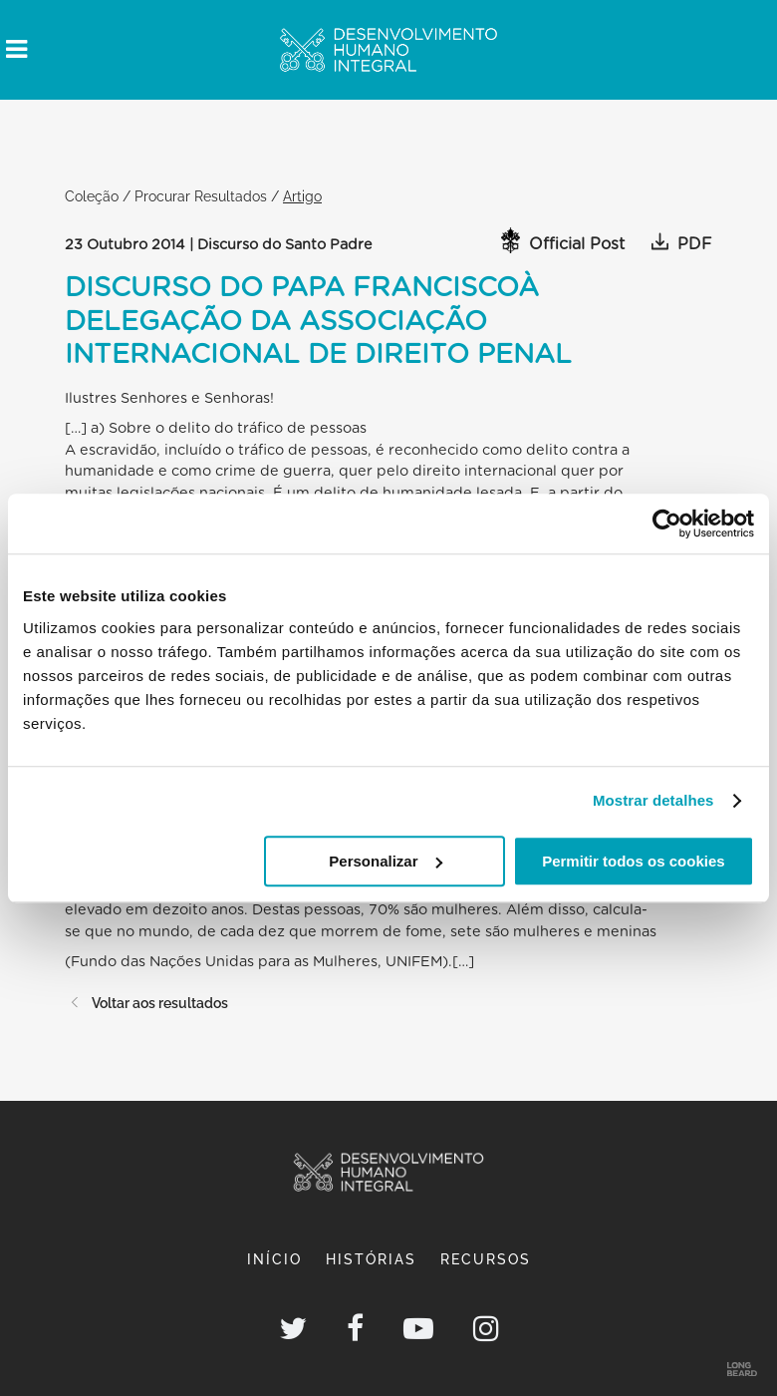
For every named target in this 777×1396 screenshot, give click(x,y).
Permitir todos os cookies (633, 861)
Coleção (92, 195)
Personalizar (385, 861)
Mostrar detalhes (653, 800)
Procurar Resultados (200, 195)
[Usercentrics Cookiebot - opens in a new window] (667, 523)
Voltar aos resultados (146, 1002)
